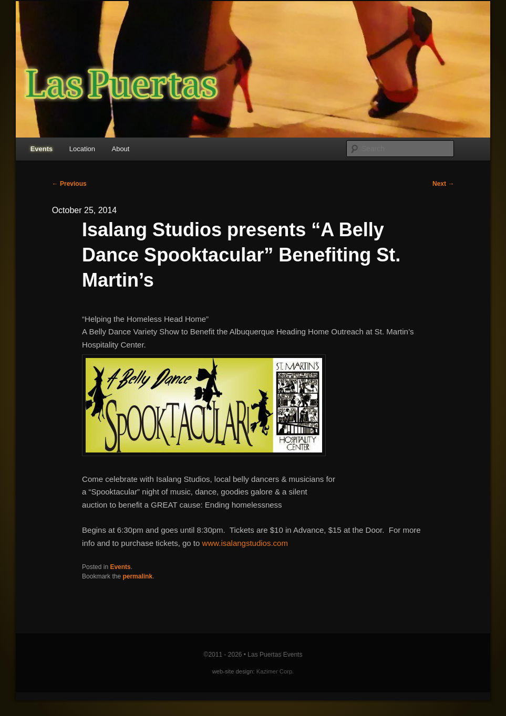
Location (82, 149)
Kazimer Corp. (275, 671)
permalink (137, 576)
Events (41, 149)
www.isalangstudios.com (245, 543)
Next (443, 183)
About (120, 149)
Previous (69, 183)
